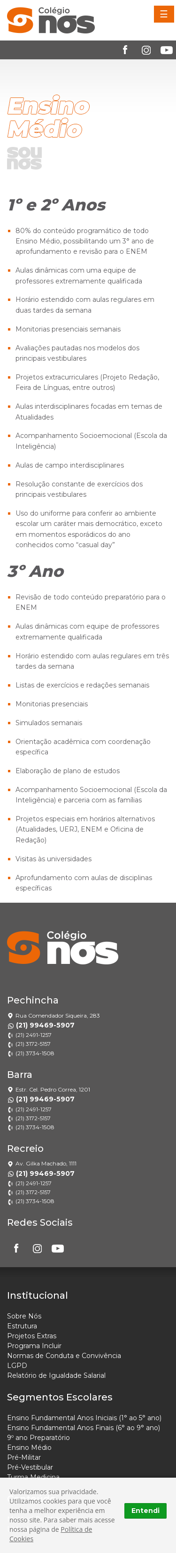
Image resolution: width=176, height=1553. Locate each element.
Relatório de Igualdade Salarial (56, 1375)
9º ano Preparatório (38, 1437)
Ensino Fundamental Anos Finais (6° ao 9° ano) (83, 1428)
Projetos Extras (31, 1336)
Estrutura (22, 1326)
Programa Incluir (34, 1346)
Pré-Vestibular (30, 1467)
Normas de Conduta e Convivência (64, 1355)
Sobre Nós (24, 1316)
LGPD (17, 1365)
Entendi (145, 1510)
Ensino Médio (29, 1447)
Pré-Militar (24, 1457)
